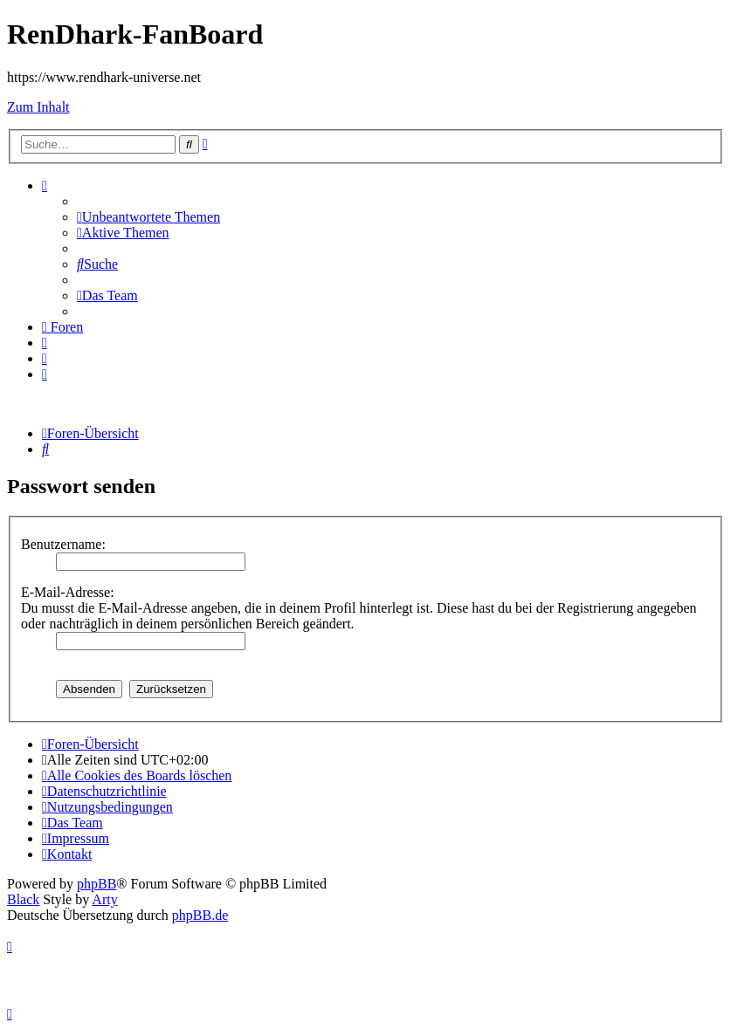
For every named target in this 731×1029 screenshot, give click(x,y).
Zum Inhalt (38, 106)
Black (23, 899)
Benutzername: (63, 544)
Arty (104, 899)
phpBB (96, 883)
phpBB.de (200, 915)
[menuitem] (148, 216)
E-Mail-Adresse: (67, 592)
